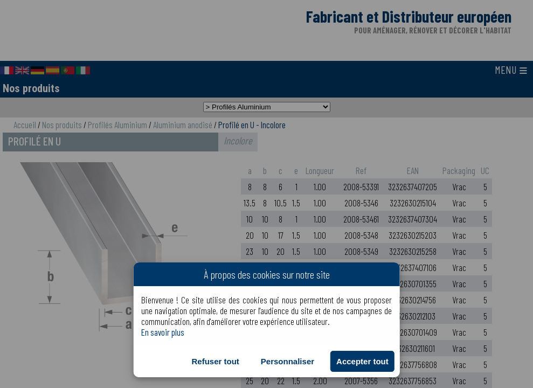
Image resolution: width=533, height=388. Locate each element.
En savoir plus (162, 332)
